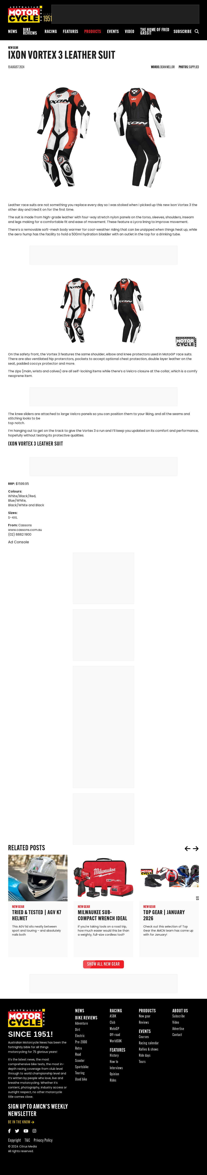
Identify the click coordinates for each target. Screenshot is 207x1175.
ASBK (113, 1017)
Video (129, 32)
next (195, 849)
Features (70, 32)
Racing (51, 32)
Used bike (81, 1080)
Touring (80, 1074)
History (114, 1056)
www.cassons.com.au (25, 530)
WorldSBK (116, 1042)
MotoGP (114, 1029)
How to (114, 1062)
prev (187, 849)
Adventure (81, 1024)
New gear (145, 1017)
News (12, 32)
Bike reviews (30, 32)
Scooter (80, 1061)
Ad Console (18, 543)
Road (78, 1055)
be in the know (19, 1122)
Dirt (77, 1030)
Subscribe (183, 32)
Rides (113, 1081)
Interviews (116, 1068)
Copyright (14, 1141)
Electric (80, 1036)
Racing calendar (149, 1044)
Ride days (145, 1056)
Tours (142, 1062)
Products (92, 32)
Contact (177, 1035)
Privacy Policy (43, 1141)
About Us (180, 1011)
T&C (27, 1141)
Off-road (115, 1035)
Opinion (114, 1075)
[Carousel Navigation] (191, 849)
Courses (144, 1037)
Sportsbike (82, 1067)
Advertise (178, 1029)
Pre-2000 (81, 1043)
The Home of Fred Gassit (154, 32)
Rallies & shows (148, 1050)
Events (113, 32)
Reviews (144, 1023)
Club (112, 1023)
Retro (78, 1049)
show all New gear (103, 964)
